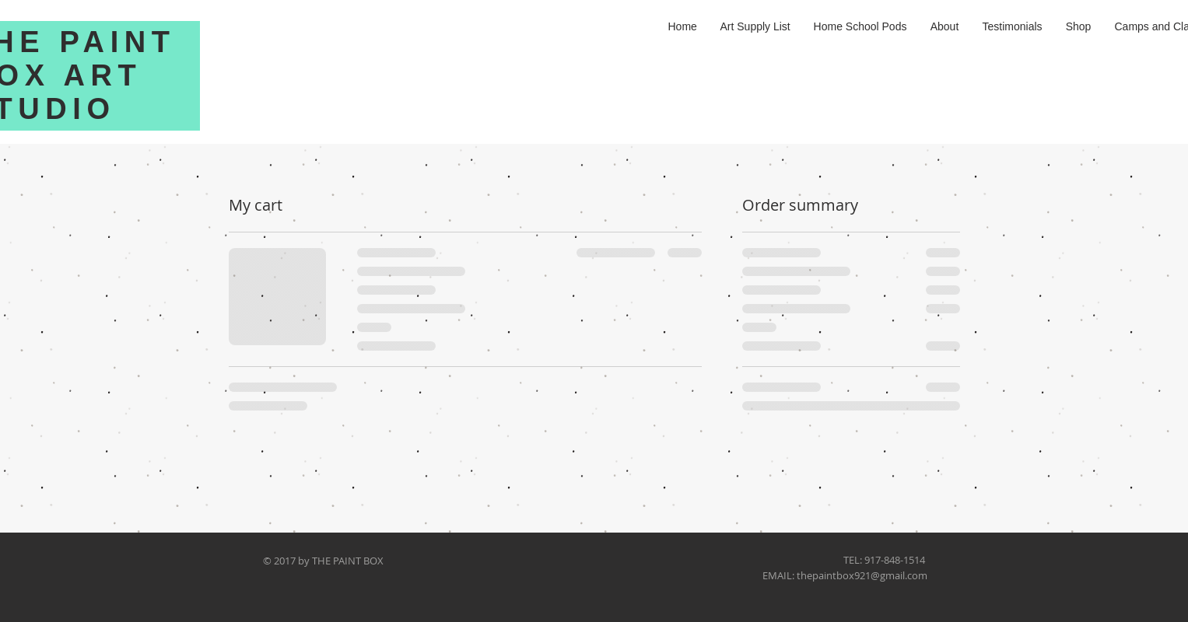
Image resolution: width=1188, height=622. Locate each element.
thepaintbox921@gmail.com (862, 575)
